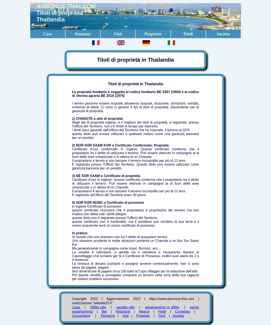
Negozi (144, 311)
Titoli (188, 34)
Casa (47, 34)
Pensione (83, 34)
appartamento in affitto (162, 307)
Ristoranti (123, 311)
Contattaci (182, 311)
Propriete (153, 34)
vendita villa (125, 307)
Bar (104, 311)
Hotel (162, 311)
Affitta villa (98, 307)
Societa (223, 34)
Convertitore (81, 316)
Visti (118, 34)
